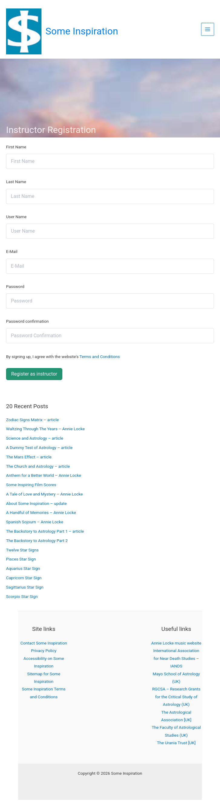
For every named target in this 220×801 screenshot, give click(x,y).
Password (15, 287)
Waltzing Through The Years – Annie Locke (45, 430)
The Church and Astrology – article (38, 467)
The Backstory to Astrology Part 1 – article (45, 532)
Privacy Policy (43, 652)
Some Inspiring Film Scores (31, 486)
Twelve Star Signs (22, 551)
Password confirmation (27, 322)
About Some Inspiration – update (36, 504)
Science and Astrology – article (34, 439)
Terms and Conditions (100, 358)
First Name (16, 148)
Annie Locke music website (176, 644)
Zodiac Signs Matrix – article (32, 420)
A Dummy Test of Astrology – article (39, 448)
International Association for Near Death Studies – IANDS (176, 660)
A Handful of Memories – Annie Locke (41, 514)
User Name (16, 217)
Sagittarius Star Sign (25, 588)
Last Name (16, 183)
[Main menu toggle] (208, 30)
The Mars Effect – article (28, 458)
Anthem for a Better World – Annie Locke (43, 476)
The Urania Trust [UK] (176, 744)
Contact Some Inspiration (44, 644)
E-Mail (12, 252)
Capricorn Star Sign (23, 579)
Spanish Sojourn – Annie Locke (34, 523)
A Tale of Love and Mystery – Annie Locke (44, 495)
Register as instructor (34, 375)
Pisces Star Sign (21, 560)
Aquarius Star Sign (23, 569)
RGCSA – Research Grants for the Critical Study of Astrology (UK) (176, 698)
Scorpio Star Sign (22, 597)
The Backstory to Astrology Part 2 (37, 541)
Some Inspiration (83, 32)
